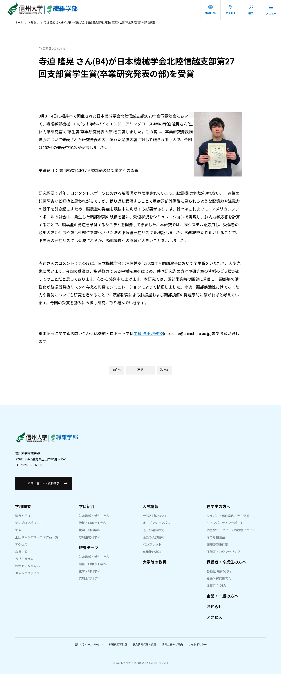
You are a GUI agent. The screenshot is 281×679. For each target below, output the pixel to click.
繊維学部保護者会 (219, 583)
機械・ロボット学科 (92, 527)
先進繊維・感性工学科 (94, 520)
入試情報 (151, 511)
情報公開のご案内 (172, 649)
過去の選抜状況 (153, 535)
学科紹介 (87, 511)
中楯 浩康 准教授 (148, 336)
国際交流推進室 (217, 549)
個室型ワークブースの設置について (231, 535)
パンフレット (152, 549)
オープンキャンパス (156, 527)
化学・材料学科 (89, 535)
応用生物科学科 (89, 542)
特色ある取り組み (27, 571)
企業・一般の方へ (222, 601)
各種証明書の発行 (219, 576)
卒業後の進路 (152, 556)
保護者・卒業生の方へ (226, 567)
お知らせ (33, 25)
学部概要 (23, 511)
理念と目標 (23, 520)
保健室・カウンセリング (223, 556)
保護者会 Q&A (216, 590)
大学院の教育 (154, 567)
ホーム (19, 25)
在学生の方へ (218, 511)
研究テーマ (89, 552)
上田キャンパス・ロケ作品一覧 (36, 542)
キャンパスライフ (27, 578)
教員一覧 (21, 556)
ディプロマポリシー (29, 527)
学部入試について (155, 520)
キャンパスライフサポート (225, 527)
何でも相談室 (216, 542)
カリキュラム (24, 563)
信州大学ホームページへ (88, 649)
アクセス (21, 549)
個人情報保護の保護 (144, 649)
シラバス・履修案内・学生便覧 (228, 520)
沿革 (18, 535)
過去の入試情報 (153, 542)
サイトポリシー (197, 649)
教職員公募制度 (118, 649)
